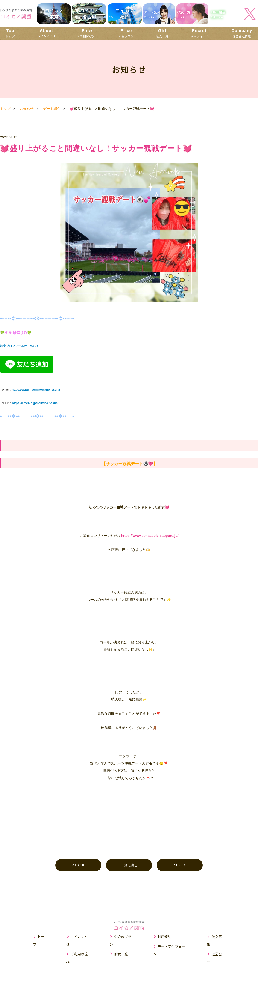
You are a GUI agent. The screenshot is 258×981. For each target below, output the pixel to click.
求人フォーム (200, 33)
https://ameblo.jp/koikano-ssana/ (35, 403)
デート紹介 (51, 109)
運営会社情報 (242, 33)
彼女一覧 (162, 33)
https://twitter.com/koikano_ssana (36, 389)
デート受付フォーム (173, 946)
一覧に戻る (129, 865)
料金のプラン (124, 936)
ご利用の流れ (87, 33)
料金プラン (126, 33)
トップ (10, 33)
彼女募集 (219, 936)
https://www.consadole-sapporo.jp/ (150, 536)
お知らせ (27, 109)
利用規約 (165, 936)
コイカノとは (46, 33)
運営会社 (219, 946)
